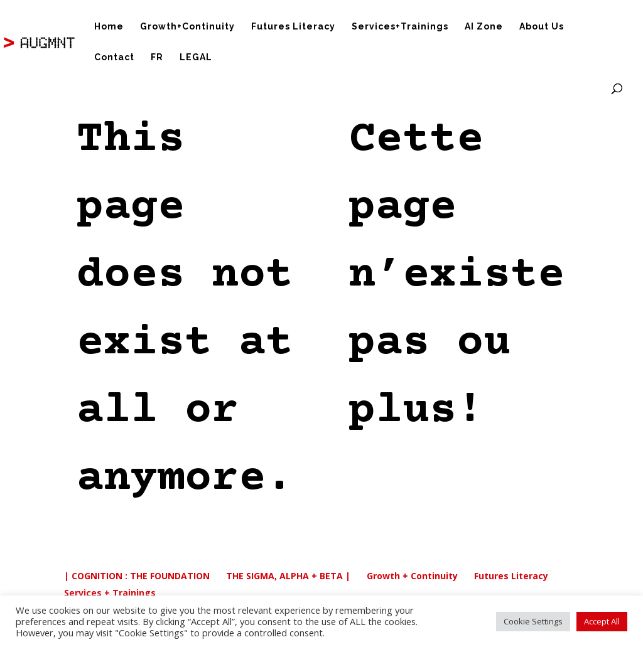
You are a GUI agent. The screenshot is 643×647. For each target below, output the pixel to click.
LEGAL (196, 57)
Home (109, 26)
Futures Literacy (293, 26)
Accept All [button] (602, 621)
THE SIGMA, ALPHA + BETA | (288, 576)
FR (157, 57)
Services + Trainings (110, 593)
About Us (541, 26)
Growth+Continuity (187, 26)
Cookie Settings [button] (533, 621)
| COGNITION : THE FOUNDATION (137, 576)
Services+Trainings (400, 26)
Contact (114, 57)
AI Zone (484, 26)
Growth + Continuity (412, 576)
